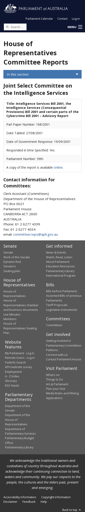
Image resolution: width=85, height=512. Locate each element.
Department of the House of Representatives (17, 419)
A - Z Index (12, 376)
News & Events (56, 252)
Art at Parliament (57, 384)
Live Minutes (11, 314)
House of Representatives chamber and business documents (21, 305)
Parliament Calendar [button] (39, 19)
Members (10, 319)
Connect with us (57, 355)
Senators (9, 266)
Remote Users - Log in (20, 358)
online (58, 167)
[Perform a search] (7, 26)
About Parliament (57, 262)
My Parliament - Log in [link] (19, 353)
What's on (53, 375)
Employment (13, 372)
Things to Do (54, 379)
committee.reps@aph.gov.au (35, 234)
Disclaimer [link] (10, 502)
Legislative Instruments (61, 310)
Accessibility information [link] (19, 497)
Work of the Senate (16, 257)
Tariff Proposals (57, 305)
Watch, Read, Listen (59, 257)
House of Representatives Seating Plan (20, 328)
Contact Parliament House (63, 359)
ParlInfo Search (15, 362)
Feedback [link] (29, 502)
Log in (76, 19)
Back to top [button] (72, 510)
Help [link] (44, 502)
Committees (54, 325)
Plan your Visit (55, 389)
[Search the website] (15, 27)
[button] (75, 27)
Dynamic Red (12, 262)
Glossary (11, 381)
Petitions (52, 350)
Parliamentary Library (60, 271)
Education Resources (60, 266)
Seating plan (11, 271)
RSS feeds (12, 385)
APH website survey (18, 367)
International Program (60, 275)
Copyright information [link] (56, 497)
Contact (62, 19)
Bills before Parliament (61, 291)
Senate (8, 252)
